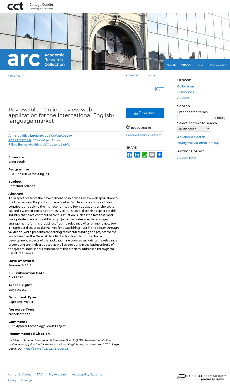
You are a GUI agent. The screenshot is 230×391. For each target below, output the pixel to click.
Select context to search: (197, 123)
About (26, 374)
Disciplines (185, 92)
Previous (133, 75)
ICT (20, 75)
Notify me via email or (198, 143)
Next (150, 75)
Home (11, 75)
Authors (183, 97)
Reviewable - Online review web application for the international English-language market (61, 115)
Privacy (12, 380)
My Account (57, 374)
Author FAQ (186, 157)
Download (145, 113)
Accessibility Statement (89, 374)
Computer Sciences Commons (143, 135)
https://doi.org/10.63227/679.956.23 (46, 348)
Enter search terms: (192, 112)
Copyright (27, 380)
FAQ (40, 374)
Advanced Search (191, 137)
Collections (186, 86)
